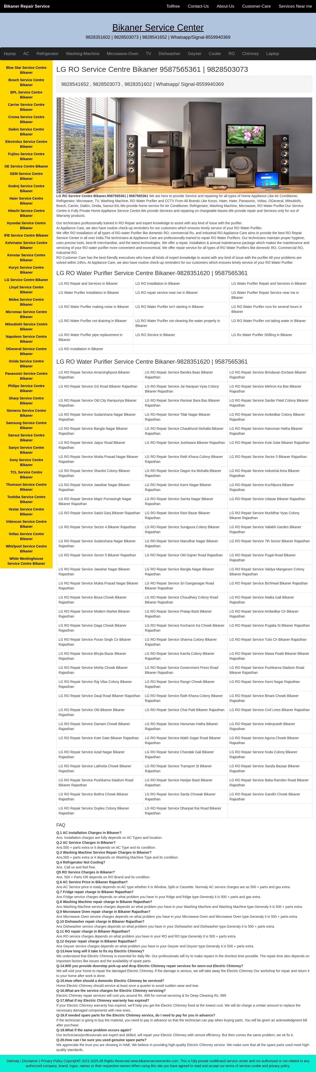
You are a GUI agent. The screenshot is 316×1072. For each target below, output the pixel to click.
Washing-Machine (82, 53)
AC (26, 53)
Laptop (272, 53)
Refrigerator (48, 53)
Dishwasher (169, 53)
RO (232, 53)
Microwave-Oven (122, 53)
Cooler (215, 53)
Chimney (250, 53)
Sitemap (13, 1061)
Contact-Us (198, 6)
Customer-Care (256, 6)
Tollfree (173, 6)
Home (10, 53)
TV (148, 53)
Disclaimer (30, 1061)
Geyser (194, 53)
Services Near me (295, 6)
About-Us (225, 6)
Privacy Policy (51, 1061)
